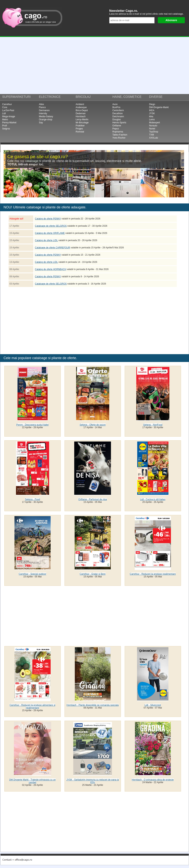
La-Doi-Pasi (8, 110)
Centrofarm (118, 110)
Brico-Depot (82, 110)
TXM (151, 134)
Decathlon (117, 113)
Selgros (6, 128)
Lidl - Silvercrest (153, 705)
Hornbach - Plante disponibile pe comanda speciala (93, 705)
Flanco (42, 107)
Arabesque (81, 107)
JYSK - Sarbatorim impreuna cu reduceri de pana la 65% (92, 781)
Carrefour (7, 104)
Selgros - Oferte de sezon (93, 424)
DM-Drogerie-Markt (159, 107)
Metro (5, 119)
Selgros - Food (32, 499)
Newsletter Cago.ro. (148, 12)
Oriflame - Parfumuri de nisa (92, 499)
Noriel (152, 128)
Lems (152, 119)
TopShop (153, 131)
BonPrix (116, 107)
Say (41, 122)
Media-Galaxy (46, 116)
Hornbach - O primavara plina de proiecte (153, 779)
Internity (43, 113)
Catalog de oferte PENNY (48, 218)
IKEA (151, 110)
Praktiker (80, 125)
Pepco (115, 128)
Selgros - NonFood (152, 424)
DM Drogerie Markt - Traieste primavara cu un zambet (32, 781)
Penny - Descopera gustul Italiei (32, 424)
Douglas (116, 119)
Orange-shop (45, 119)
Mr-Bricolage (82, 122)
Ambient (80, 104)
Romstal (80, 131)
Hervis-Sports (119, 122)
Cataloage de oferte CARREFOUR (52, 247)
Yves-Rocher (119, 137)
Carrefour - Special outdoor (32, 574)
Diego (152, 104)
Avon (115, 104)
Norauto (153, 125)
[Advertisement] (94, 65)
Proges (79, 128)
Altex (41, 104)
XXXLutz (153, 137)
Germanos (44, 110)
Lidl (4, 113)
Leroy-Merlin (82, 119)
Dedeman (81, 113)
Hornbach (81, 116)
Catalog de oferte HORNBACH (50, 269)
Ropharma (117, 131)
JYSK (152, 113)
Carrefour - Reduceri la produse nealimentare (153, 574)
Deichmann (118, 116)
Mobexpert (154, 122)
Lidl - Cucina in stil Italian (152, 499)
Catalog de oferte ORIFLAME (50, 233)
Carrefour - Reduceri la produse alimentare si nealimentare (32, 706)
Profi (4, 125)
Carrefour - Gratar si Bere (92, 574)
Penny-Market (9, 122)
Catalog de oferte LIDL (46, 240)
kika (151, 116)
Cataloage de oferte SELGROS (51, 226)
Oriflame (116, 125)
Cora (4, 107)
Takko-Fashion (119, 134)
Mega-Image (8, 116)
